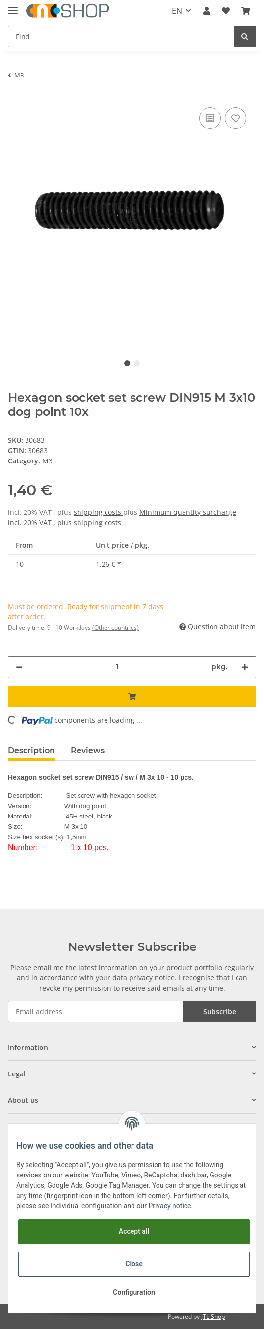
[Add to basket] (132, 696)
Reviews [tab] (88, 750)
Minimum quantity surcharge (187, 512)
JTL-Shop (213, 1316)
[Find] (121, 36)
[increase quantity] (245, 667)
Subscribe (219, 1011)
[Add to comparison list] (210, 118)
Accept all (134, 1231)
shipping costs (98, 512)
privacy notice (152, 977)
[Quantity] (117, 667)
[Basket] (246, 11)
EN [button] (177, 10)
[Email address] (95, 1011)
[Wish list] (226, 11)
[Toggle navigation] (13, 6)
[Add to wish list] (235, 118)
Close (133, 1264)
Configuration (134, 1292)
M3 (47, 460)
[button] (206, 11)
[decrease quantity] (19, 667)
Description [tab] (31, 750)
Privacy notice (169, 1206)
